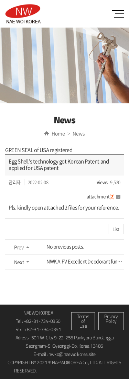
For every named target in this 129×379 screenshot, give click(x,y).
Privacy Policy (111, 319)
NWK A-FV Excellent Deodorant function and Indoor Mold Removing (85, 261)
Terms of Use (83, 321)
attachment (103, 196)
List (115, 229)
